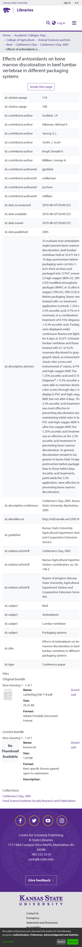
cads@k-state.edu (41, 859)
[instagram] (62, 820)
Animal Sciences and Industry (55, 40)
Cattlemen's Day (26, 44)
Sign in (67, 2)
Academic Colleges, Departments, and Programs (31, 35)
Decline (61, 941)
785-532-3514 (41, 854)
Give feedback (41, 880)
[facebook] (20, 820)
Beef (9, 44)
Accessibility (33, 927)
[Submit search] (48, 23)
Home (7, 35)
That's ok (72, 941)
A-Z (77, 2)
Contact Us (32, 913)
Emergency (32, 918)
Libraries (25, 9)
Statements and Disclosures (42, 922)
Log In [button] (61, 23)
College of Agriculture (20, 40)
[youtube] (48, 820)
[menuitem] (53, 23)
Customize (7, 941)
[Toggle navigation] (74, 23)
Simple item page (41, 87)
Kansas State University (15, 2)
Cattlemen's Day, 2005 (54, 44)
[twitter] (34, 820)
